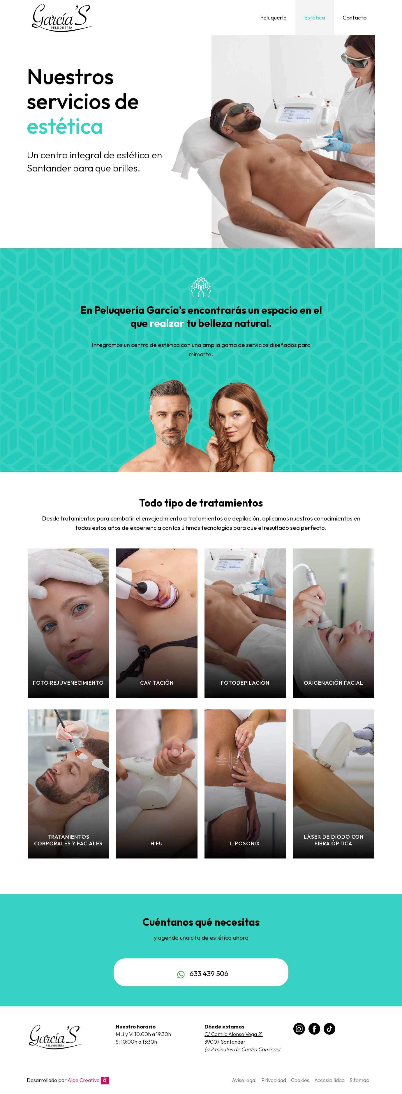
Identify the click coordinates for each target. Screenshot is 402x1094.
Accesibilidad (329, 1080)
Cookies (300, 1080)
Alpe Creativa (88, 1080)
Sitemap (359, 1080)
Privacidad (273, 1080)
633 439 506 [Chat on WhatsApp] (201, 973)
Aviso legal (244, 1080)
